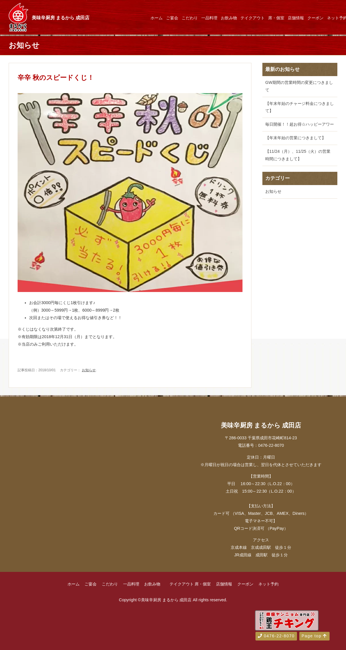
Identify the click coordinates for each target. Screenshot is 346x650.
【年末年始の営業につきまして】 (295, 137)
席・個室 (276, 18)
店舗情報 (296, 18)
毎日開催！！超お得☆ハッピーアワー (299, 124)
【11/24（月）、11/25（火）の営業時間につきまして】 (297, 155)
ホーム (157, 18)
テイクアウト (252, 18)
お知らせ (89, 370)
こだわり (190, 18)
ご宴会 (172, 18)
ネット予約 (268, 584)
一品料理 (209, 18)
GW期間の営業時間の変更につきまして (299, 86)
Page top (314, 636)
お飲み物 (229, 18)
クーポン (315, 18)
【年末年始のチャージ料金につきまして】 (299, 107)
